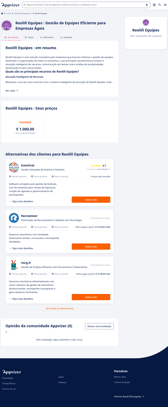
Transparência (8, 383)
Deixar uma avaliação (99, 326)
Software (62, 382)
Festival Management (23, 13)
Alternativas (47, 37)
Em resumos (11, 37)
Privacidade (7, 378)
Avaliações (66, 37)
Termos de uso (9, 388)
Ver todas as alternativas (59, 308)
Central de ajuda (121, 382)
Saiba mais (91, 199)
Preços (29, 37)
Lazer (8, 13)
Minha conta (120, 376)
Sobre (61, 377)
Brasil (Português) (134, 396)
